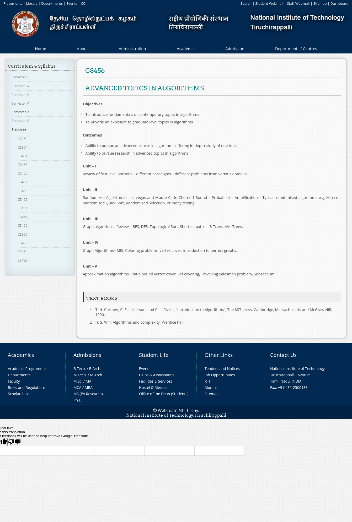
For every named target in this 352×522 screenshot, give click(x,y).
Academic (185, 48)
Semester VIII (21, 120)
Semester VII (21, 112)
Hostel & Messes (153, 387)
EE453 (22, 208)
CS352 (23, 138)
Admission (234, 48)
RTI (207, 381)
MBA (89, 387)
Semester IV (21, 85)
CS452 (23, 199)
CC (83, 3)
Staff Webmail (298, 3)
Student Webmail (269, 3)
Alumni (211, 387)
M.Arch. (96, 374)
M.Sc (77, 381)
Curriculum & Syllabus (31, 66)
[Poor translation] (14, 442)
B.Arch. (95, 368)
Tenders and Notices (222, 368)
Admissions (87, 354)
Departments (52, 3)
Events (71, 3)
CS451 (23, 156)
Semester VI (21, 103)
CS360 (23, 234)
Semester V (20, 94)
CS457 (23, 182)
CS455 (23, 173)
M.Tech (79, 374)
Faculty (14, 381)
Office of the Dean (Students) (163, 393)
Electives (19, 129)
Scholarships (18, 393)
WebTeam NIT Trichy (178, 410)
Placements (12, 3)
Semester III (20, 77)
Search (246, 3)
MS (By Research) (88, 393)
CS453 (23, 164)
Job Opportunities (220, 374)
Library (31, 3)
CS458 (23, 243)
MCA (77, 387)
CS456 (23, 225)
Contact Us (283, 354)
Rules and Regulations (27, 387)
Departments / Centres (296, 48)
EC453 (23, 190)
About (82, 48)
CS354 (23, 147)
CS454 (23, 216)
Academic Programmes (27, 368)
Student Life (153, 354)
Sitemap (320, 3)
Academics (21, 354)
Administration (132, 48)
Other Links (219, 354)
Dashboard (339, 3)
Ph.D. (78, 400)
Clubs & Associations (156, 374)
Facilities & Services (155, 381)
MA (88, 381)
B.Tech (79, 368)
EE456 (22, 260)
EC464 (23, 251)
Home (40, 48)
